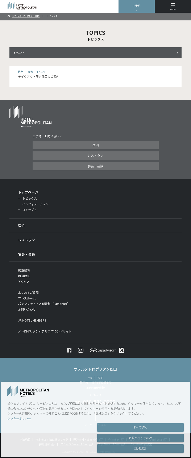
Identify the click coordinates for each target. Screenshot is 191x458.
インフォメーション (35, 204)
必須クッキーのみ (140, 437)
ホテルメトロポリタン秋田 (26, 16)
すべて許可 (140, 427)
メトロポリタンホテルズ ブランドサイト (45, 331)
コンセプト (29, 210)
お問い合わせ (27, 309)
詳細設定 (140, 448)
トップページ (28, 192)
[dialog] (95, 419)
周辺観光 (24, 276)
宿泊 (95, 145)
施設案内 (24, 270)
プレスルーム (27, 298)
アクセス (24, 281)
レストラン (95, 155)
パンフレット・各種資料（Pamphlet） (44, 304)
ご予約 (136, 5)
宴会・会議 (95, 166)
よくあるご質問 (28, 292)
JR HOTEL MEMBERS (32, 320)
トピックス (29, 198)
